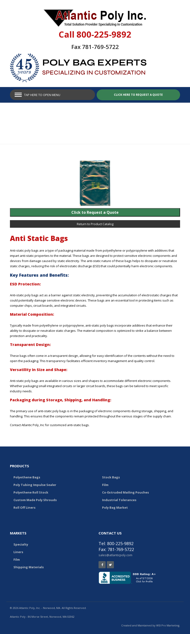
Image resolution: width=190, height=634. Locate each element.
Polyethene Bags (26, 477)
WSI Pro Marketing (167, 625)
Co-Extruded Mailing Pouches (125, 492)
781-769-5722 (100, 47)
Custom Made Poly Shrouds (35, 500)
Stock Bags (111, 477)
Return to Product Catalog (95, 224)
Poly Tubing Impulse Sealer (34, 485)
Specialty (20, 544)
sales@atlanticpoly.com (115, 555)
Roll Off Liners (24, 507)
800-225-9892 (104, 34)
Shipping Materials (28, 567)
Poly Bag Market (115, 507)
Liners (18, 552)
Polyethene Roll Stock (30, 492)
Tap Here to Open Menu (42, 95)
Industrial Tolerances (119, 500)
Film (105, 485)
